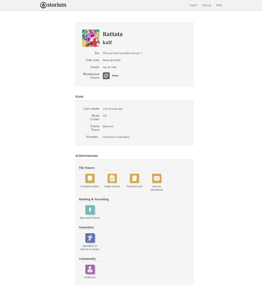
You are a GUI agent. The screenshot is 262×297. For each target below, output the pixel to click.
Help (219, 5)
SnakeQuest (110, 136)
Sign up (206, 5)
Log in (193, 5)
